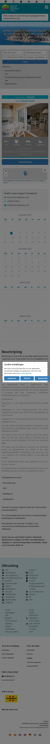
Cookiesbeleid (25, 373)
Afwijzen (27, 378)
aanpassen (12, 378)
